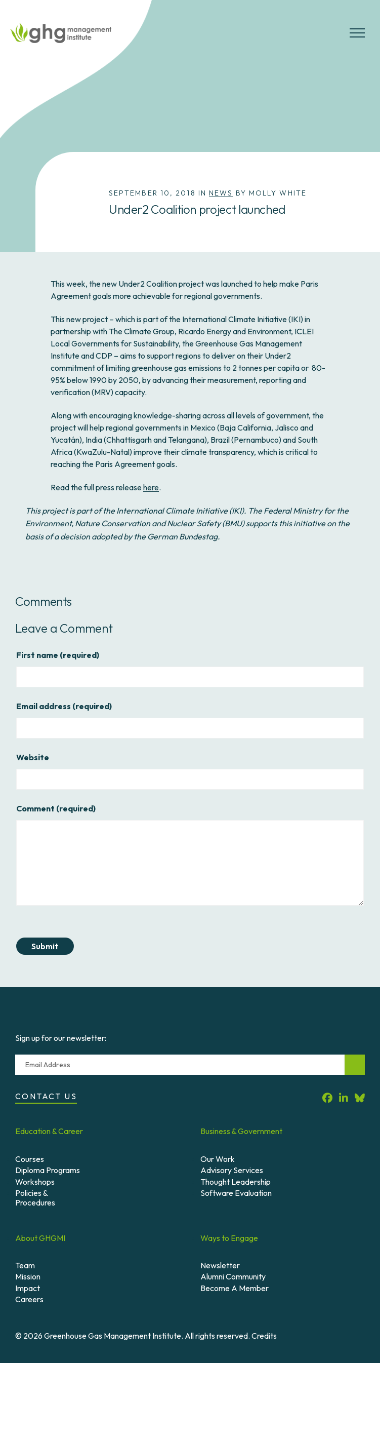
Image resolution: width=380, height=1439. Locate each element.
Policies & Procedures (35, 1198)
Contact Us (46, 1096)
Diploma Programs (47, 1170)
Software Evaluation (236, 1193)
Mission (27, 1276)
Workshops (35, 1182)
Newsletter (220, 1265)
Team (25, 1265)
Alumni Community (233, 1276)
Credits (264, 1336)
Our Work (217, 1159)
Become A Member (234, 1288)
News (221, 193)
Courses (29, 1159)
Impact (27, 1288)
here (151, 487)
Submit (45, 946)
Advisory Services (231, 1170)
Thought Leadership (235, 1182)
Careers (29, 1299)
